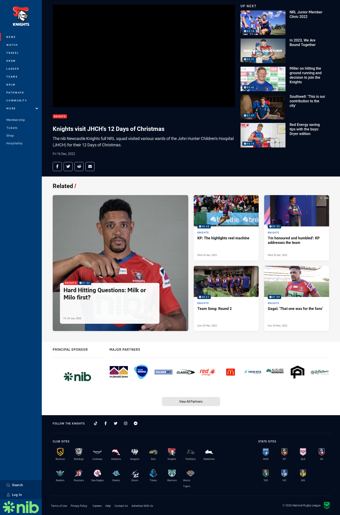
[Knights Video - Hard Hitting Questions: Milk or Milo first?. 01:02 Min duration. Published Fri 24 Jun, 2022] (120, 263)
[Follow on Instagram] (125, 423)
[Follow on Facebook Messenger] (135, 423)
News (11, 37)
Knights (60, 116)
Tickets (12, 128)
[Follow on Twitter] (115, 423)
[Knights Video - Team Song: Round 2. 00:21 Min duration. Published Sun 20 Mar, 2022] (226, 298)
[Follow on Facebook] (105, 423)
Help (108, 506)
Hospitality (14, 143)
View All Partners (191, 401)
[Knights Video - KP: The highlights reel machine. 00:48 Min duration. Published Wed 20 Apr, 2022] (226, 227)
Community (16, 100)
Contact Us (121, 506)
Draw (11, 60)
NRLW (11, 84)
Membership (15, 120)
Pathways (15, 92)
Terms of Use (59, 506)
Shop (10, 135)
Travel (12, 52)
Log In (14, 495)
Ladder (12, 68)
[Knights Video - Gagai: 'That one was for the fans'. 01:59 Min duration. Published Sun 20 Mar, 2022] (296, 298)
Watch (12, 45)
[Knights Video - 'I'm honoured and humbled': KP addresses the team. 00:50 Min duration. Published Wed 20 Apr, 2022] (296, 227)
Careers (97, 506)
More (22, 108)
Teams (12, 76)
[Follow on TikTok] (95, 423)
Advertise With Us (142, 506)
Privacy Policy (79, 506)
